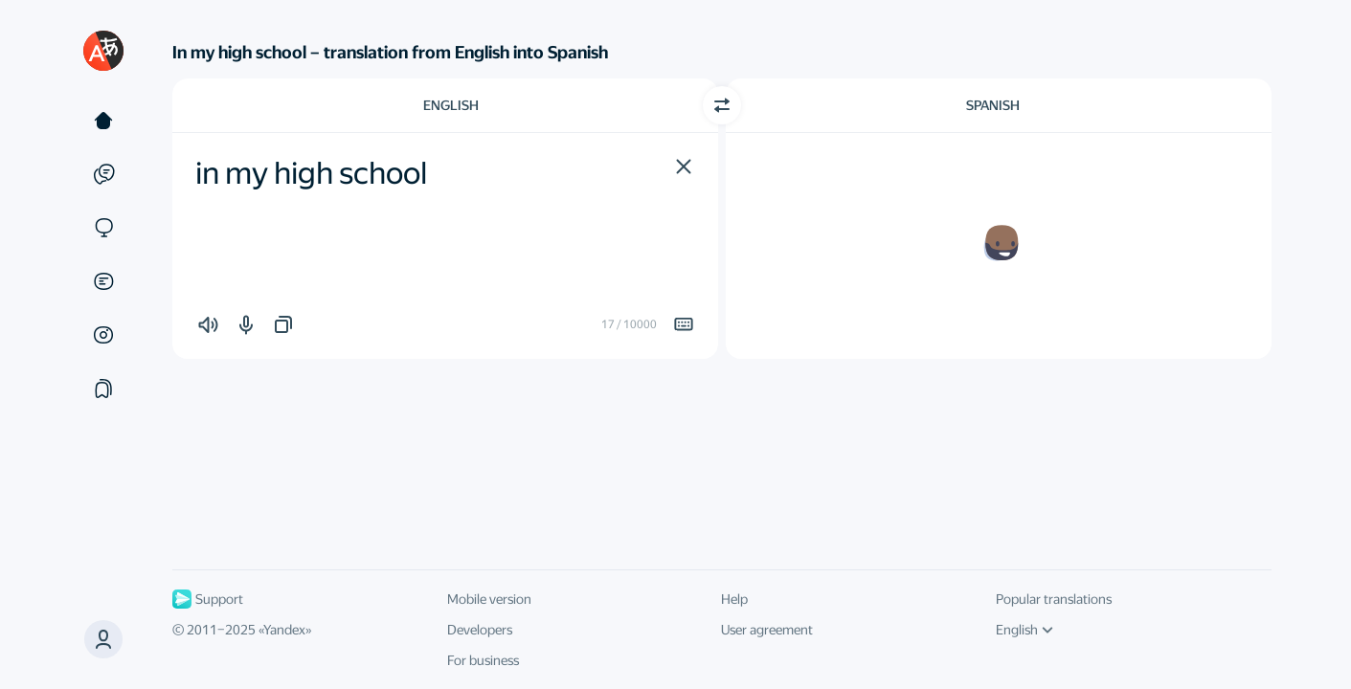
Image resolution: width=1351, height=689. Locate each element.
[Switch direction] (722, 105)
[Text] (103, 120)
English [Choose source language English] (451, 105)
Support (207, 599)
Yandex (284, 629)
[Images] (103, 335)
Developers (479, 629)
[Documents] (103, 281)
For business (483, 660)
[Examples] (103, 174)
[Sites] (103, 228)
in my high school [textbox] (311, 173)
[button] (683, 166)
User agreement (767, 629)
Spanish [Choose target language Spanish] (993, 105)
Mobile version (489, 599)
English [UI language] (1024, 629)
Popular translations (1054, 599)
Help (734, 599)
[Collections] (103, 388)
